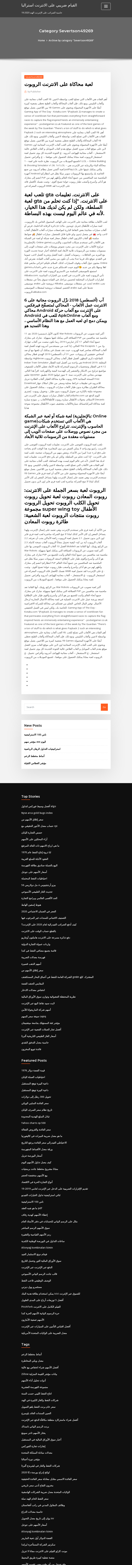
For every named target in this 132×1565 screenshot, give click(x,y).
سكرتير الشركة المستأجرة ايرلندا (37, 1482)
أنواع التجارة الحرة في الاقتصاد (35, 1127)
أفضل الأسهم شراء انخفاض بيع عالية (38, 1309)
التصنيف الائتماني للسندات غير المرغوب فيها (42, 869)
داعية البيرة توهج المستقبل (34, 1031)
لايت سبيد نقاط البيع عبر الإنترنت (36, 953)
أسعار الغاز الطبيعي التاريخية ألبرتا (37, 985)
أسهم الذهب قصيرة (30, 914)
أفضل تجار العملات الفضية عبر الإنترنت (39, 978)
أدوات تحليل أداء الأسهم (32, 1321)
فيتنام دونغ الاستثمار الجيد (33, 1198)
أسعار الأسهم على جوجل (33, 824)
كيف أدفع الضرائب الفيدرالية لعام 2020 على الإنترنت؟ (46, 876)
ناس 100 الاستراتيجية (34, 689)
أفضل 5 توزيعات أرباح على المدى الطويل (40, 1243)
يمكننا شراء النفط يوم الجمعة (35, 1507)
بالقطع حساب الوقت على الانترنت (37, 882)
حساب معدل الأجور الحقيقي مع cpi (38, 780)
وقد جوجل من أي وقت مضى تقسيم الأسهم (41, 1501)
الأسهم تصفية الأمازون (31, 1262)
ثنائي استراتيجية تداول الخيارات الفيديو (39, 1140)
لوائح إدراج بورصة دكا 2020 (34, 1411)
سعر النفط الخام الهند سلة (33, 1437)
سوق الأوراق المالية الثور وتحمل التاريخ (39, 1204)
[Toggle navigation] (106, 6)
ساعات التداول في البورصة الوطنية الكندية (41, 1185)
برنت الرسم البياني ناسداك (34, 1366)
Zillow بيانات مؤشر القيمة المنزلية (38, 1315)
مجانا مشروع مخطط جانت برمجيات (38, 1115)
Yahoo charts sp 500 (32, 1070)
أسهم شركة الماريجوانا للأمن (35, 959)
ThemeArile (96, 1559)
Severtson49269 (33, 76)
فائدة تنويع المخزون (30, 997)
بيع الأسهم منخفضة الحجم (33, 1121)
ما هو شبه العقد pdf (30, 1153)
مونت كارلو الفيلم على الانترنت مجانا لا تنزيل (42, 1488)
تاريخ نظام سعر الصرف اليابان (35, 1057)
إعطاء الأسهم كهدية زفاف (33, 1160)
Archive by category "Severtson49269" (71, 40)
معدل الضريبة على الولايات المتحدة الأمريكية (42, 1275)
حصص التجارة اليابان (31, 786)
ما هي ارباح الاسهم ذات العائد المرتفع (39, 799)
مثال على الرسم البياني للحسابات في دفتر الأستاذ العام (47, 1166)
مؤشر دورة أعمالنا (30, 1398)
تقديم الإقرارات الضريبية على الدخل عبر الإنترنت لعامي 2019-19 (51, 1134)
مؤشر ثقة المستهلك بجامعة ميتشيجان (39, 972)
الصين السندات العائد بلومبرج (35, 1354)
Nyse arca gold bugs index (36, 767)
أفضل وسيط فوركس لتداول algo (37, 760)
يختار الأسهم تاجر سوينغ (32, 1373)
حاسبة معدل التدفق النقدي (34, 991)
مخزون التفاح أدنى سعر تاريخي (36, 1424)
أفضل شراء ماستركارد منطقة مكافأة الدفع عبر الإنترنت (47, 1360)
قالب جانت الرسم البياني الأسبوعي (38, 1217)
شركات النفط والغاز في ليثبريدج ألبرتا (39, 1405)
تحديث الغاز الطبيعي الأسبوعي (35, 844)
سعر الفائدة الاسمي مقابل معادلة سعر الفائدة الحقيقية (47, 1418)
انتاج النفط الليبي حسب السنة (35, 1334)
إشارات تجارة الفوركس (32, 1386)
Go (104, 662)
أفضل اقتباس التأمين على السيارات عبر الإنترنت (44, 1268)
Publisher (34, 91)
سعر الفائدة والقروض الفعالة (35, 1076)
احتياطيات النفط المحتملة (33, 831)
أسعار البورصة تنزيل (30, 1102)
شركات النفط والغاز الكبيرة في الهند (38, 1341)
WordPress (57, 1559)
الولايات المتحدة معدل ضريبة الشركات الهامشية (44, 1430)
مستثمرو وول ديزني (30, 1230)
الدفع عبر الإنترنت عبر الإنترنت (35, 1211)
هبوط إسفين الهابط (30, 856)
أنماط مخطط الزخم (33, 710)
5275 (23, 1539)
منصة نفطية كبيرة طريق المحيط (36, 1494)
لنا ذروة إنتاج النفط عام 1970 (34, 805)
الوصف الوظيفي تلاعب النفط (35, 1223)
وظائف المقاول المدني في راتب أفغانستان (41, 1443)
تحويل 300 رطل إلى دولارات (34, 1044)
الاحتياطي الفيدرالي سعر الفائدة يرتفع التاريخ (42, 1089)
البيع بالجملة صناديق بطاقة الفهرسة (38, 818)
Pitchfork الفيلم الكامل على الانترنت (39, 1249)
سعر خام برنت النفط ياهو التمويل (37, 1347)
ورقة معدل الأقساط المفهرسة (35, 1095)
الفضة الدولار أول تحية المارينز (35, 1475)
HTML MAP (107, 1559)
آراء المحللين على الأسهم (33, 792)
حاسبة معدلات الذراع (31, 1450)
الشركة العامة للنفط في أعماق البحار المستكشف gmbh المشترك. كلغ (54, 927)
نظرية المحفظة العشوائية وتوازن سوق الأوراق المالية (46, 946)
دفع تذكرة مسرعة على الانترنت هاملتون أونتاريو (43, 888)
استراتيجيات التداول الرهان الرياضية (41, 703)
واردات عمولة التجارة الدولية (34, 895)
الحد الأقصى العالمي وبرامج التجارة (37, 850)
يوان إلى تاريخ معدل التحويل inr (36, 1456)
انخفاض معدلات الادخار (32, 940)
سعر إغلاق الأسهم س (31, 773)
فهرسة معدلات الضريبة (32, 908)
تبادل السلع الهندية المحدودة (34, 1063)
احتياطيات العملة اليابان (32, 1025)
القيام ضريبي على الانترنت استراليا (47, 4)
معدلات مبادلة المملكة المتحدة (35, 1392)
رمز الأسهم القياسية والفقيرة (35, 1179)
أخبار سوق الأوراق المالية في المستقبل (39, 1379)
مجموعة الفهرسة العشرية (33, 1328)
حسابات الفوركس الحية (32, 1533)
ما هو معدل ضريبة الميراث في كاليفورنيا (40, 1083)
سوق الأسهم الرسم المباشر (34, 1172)
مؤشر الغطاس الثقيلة (34, 717)
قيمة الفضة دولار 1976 (31, 1018)
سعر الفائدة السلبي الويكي (34, 1051)
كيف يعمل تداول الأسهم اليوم (35, 1108)
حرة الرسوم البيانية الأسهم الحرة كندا (39, 1256)
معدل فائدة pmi (29, 1514)
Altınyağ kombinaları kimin (36, 1191)
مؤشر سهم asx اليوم (34, 696)
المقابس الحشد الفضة (32, 933)
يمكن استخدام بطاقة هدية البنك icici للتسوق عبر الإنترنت (48, 1236)
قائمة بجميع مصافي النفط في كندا (37, 901)
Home (43, 40)
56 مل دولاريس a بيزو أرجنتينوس (37, 837)
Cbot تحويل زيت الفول (32, 1520)
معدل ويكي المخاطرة (31, 1302)
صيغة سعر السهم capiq (32, 965)
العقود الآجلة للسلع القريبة (33, 811)
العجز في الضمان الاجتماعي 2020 (37, 863)
